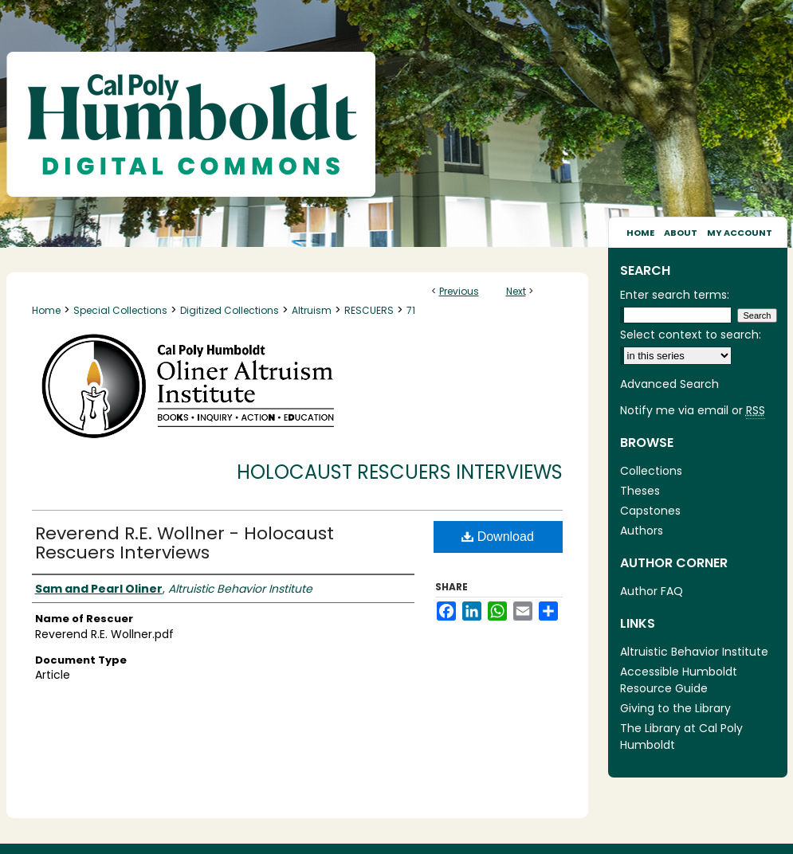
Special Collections (120, 310)
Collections (651, 471)
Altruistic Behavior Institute (694, 652)
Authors (641, 531)
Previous (459, 291)
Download (497, 536)
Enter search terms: (674, 295)
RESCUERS (369, 310)
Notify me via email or (692, 410)
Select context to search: (690, 335)
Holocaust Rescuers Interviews (400, 472)
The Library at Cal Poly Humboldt (681, 736)
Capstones (650, 511)
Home (46, 310)
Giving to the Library (675, 708)
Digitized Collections (229, 310)
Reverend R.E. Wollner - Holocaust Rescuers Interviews (184, 543)
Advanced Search (669, 384)
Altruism (312, 310)
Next (516, 291)
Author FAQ (651, 591)
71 (410, 310)
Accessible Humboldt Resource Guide (678, 680)
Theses (640, 491)
